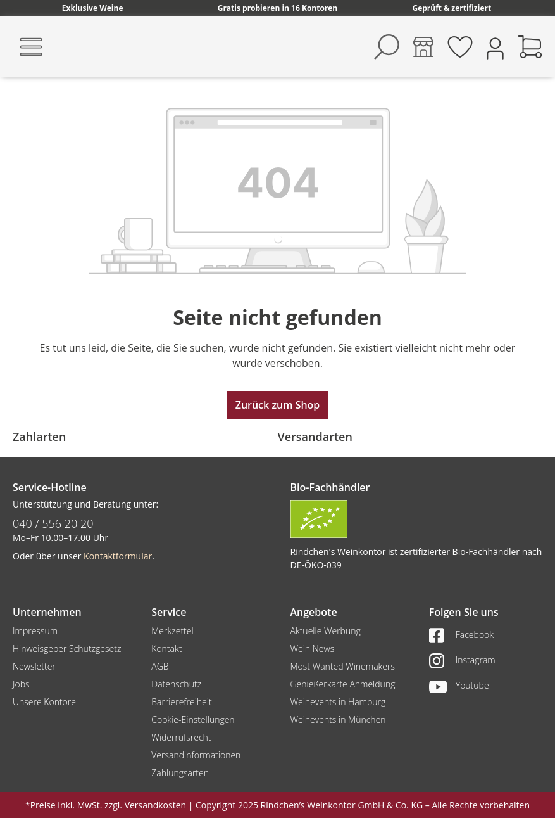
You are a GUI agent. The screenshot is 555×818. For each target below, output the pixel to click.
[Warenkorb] (530, 47)
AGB (159, 666)
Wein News (312, 648)
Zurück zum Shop (277, 405)
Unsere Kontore (44, 702)
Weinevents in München (338, 719)
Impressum (35, 631)
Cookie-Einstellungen (192, 719)
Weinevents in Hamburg (338, 702)
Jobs (21, 684)
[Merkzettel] (460, 47)
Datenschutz (176, 684)
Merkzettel (172, 631)
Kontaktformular (118, 556)
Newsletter (34, 666)
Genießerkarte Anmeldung (343, 684)
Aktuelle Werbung (325, 631)
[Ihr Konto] (495, 47)
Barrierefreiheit (181, 702)
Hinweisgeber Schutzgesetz (67, 648)
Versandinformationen (195, 755)
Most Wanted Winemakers (342, 666)
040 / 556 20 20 (53, 523)
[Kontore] (423, 47)
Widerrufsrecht (181, 737)
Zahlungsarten (180, 773)
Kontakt (166, 648)
